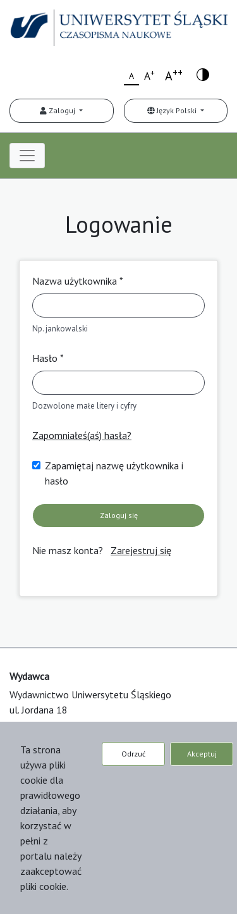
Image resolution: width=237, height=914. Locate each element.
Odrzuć (133, 753)
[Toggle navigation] (27, 155)
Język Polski (172, 110)
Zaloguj (58, 110)
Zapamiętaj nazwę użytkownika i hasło (114, 473)
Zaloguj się (119, 515)
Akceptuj (202, 753)
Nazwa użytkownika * (77, 281)
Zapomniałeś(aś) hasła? (81, 435)
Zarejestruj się (141, 550)
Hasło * (48, 358)
